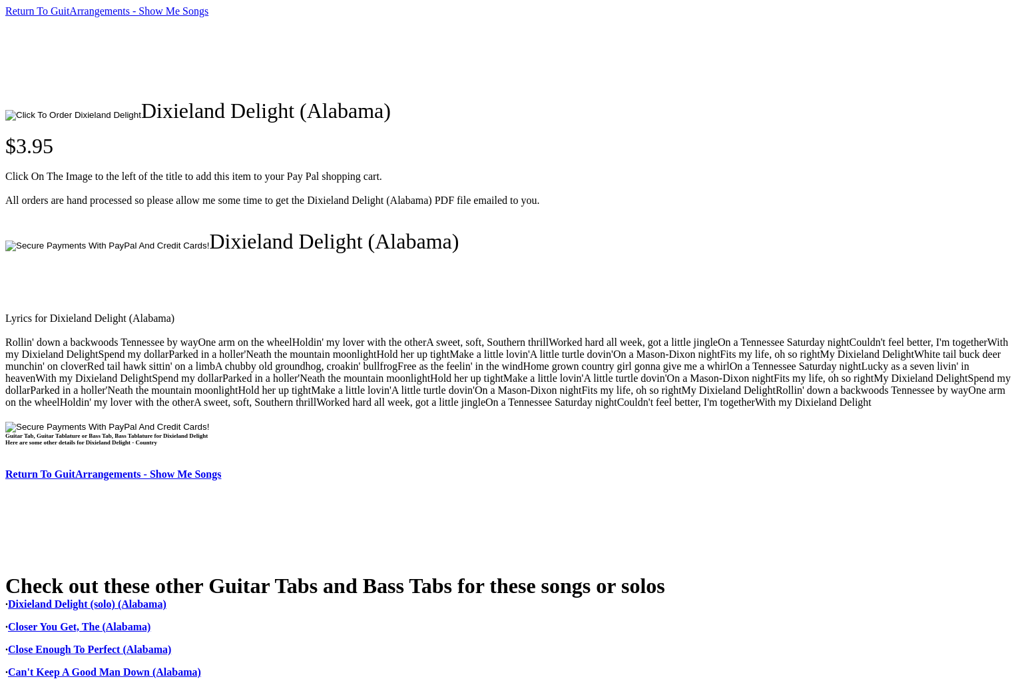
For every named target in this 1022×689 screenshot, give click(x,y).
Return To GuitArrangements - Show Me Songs (106, 11)
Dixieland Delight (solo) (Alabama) (87, 604)
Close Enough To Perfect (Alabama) (89, 649)
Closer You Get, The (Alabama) (79, 626)
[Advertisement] (247, 58)
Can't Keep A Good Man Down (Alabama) (104, 672)
